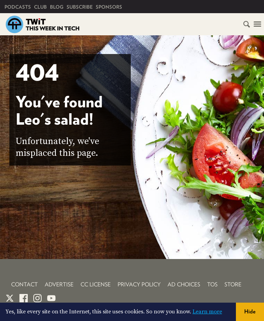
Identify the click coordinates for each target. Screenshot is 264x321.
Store (232, 284)
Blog (56, 7)
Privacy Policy (139, 284)
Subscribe (80, 7)
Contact (24, 284)
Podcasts (18, 7)
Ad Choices (184, 284)
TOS (212, 284)
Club (40, 7)
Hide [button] (250, 311)
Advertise (59, 284)
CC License (95, 284)
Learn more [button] (207, 311)
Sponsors (109, 7)
